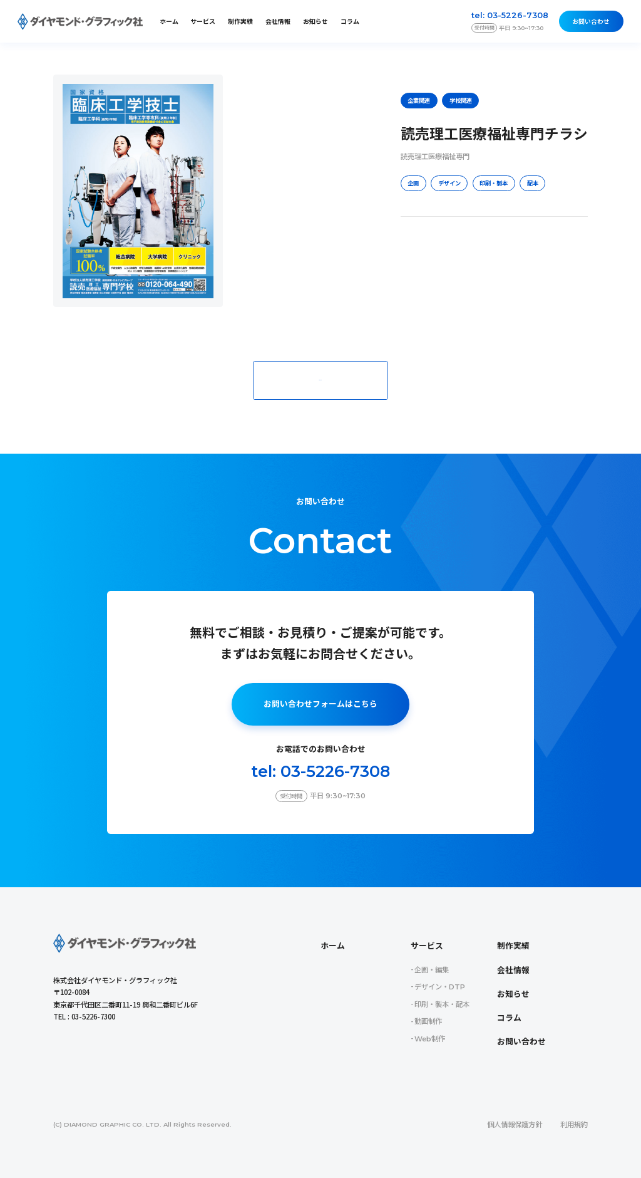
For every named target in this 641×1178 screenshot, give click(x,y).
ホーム (169, 21)
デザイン (449, 183)
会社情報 (277, 21)
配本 (532, 183)
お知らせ (315, 21)
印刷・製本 (493, 183)
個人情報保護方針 (514, 1124)
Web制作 (429, 1039)
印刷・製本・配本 (441, 1004)
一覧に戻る (320, 380)
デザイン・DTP (439, 987)
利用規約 (574, 1124)
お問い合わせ (591, 21)
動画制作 (428, 1021)
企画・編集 (431, 970)
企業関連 (419, 100)
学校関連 (460, 100)
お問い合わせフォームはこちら (320, 704)
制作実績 (240, 21)
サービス (427, 946)
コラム (350, 21)
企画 (413, 183)
